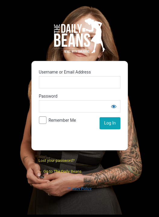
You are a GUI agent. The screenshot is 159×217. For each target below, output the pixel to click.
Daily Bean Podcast (79, 35)
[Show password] (113, 106)
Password (48, 96)
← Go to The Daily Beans (60, 171)
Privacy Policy (79, 188)
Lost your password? (57, 160)
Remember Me (62, 120)
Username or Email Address (65, 72)
